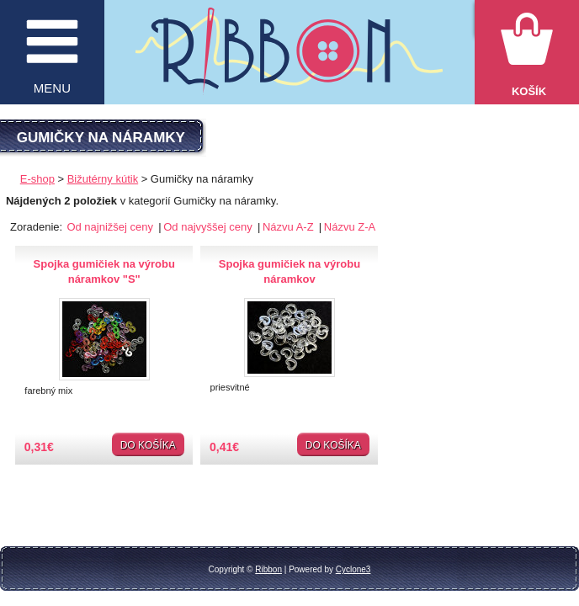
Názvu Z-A (349, 227)
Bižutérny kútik (103, 179)
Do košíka (148, 445)
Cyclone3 (353, 569)
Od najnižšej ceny (111, 227)
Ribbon (268, 569)
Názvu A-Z (289, 227)
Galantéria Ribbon (289, 60)
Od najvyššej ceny (209, 227)
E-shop (37, 179)
